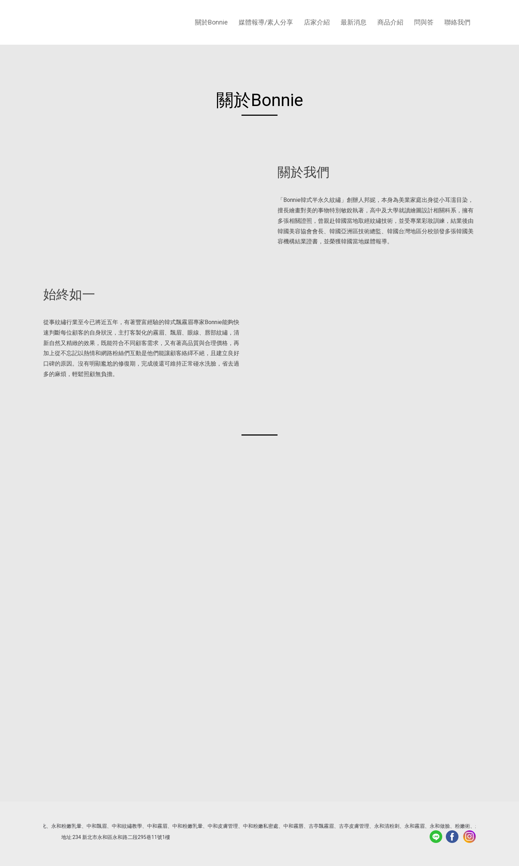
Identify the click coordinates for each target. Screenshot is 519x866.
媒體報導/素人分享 (266, 22)
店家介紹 (317, 22)
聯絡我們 (457, 22)
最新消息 (354, 22)
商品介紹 (390, 22)
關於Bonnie (211, 22)
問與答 (424, 22)
